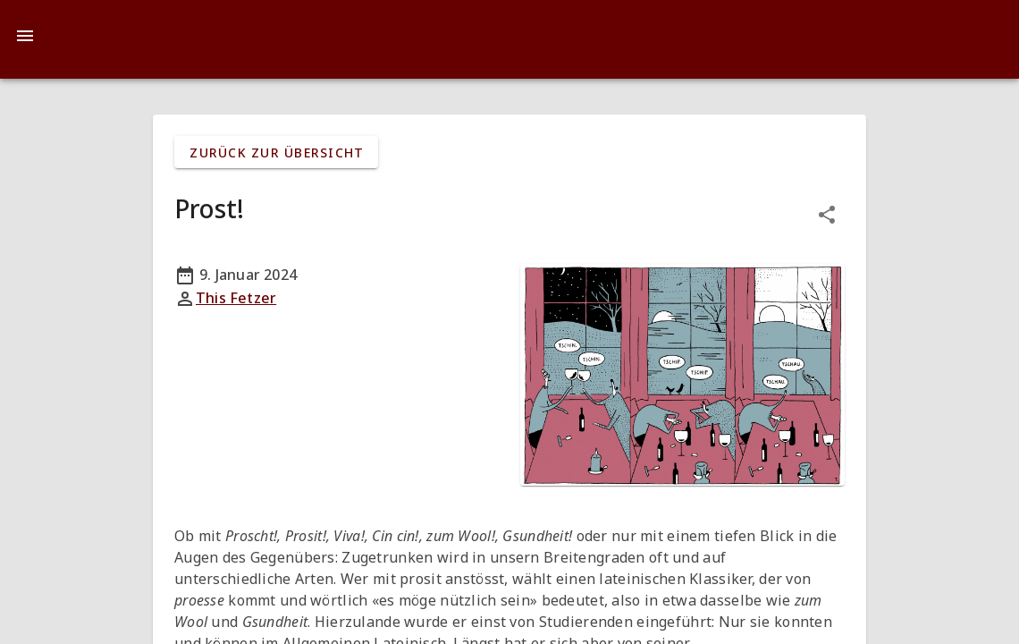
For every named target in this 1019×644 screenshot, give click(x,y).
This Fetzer (236, 298)
